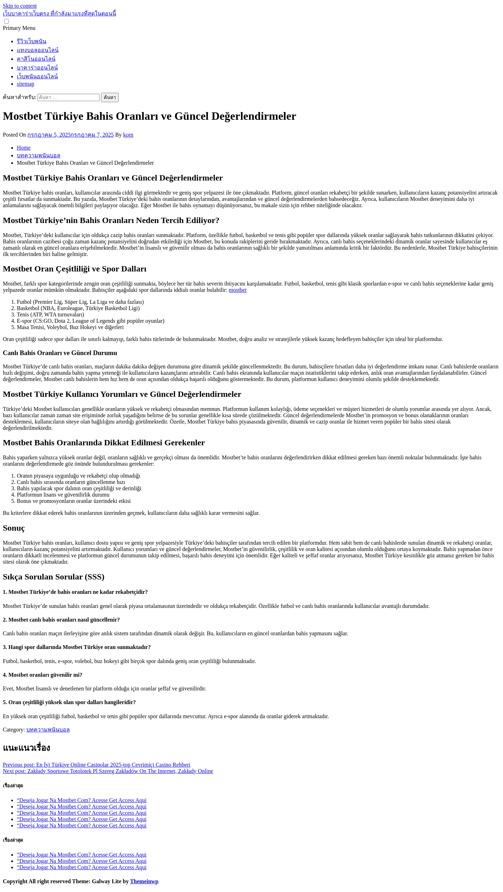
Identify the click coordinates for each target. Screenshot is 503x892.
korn (128, 135)
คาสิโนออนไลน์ (36, 59)
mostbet (238, 290)
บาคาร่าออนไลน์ (37, 68)
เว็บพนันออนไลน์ (37, 76)
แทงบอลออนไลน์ (38, 50)
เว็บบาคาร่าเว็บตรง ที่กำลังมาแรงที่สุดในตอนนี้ (59, 14)
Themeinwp (144, 881)
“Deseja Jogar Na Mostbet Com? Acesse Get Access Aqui (82, 800)
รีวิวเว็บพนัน (31, 41)
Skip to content (20, 6)
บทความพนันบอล (48, 730)
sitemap (25, 84)
